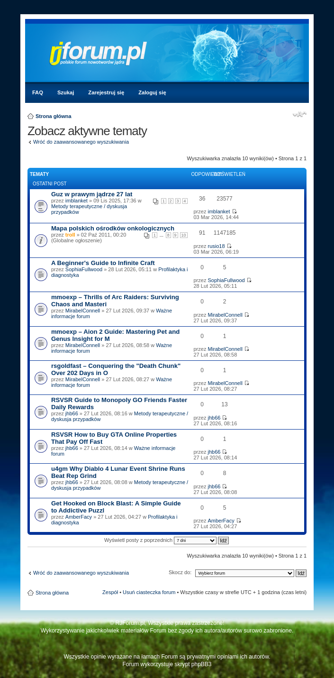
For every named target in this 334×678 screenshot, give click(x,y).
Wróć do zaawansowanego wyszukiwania (81, 142)
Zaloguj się (152, 92)
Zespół (110, 592)
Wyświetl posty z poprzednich (166, 540)
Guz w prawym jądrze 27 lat (92, 194)
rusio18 (216, 246)
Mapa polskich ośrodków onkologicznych (112, 228)
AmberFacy (78, 517)
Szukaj (65, 92)
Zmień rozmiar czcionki (300, 114)
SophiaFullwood (83, 269)
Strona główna (54, 116)
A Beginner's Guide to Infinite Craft (103, 262)
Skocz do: (180, 572)
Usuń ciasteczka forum (149, 592)
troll (70, 235)
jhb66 (71, 413)
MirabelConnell (82, 310)
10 (183, 235)
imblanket (76, 200)
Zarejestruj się (106, 92)
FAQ (37, 92)
